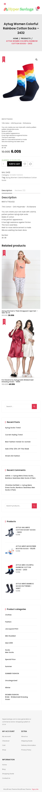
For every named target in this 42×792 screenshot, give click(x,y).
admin (7, 476)
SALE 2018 (9, 643)
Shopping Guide (8, 774)
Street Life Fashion (12, 456)
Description (7, 190)
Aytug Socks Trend (12, 428)
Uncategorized (11, 680)
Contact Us (6, 778)
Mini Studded (10, 636)
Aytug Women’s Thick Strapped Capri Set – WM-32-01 (20, 312)
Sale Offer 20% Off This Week (17, 449)
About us (24, 736)
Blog (3, 769)
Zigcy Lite (35, 789)
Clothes (8, 615)
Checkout (5, 741)
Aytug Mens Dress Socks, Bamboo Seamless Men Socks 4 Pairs (20, 477)
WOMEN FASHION (16, 175)
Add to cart (14, 164)
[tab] (7, 190)
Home (4, 765)
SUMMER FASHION (12, 673)
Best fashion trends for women (18, 442)
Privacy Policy (26, 750)
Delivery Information (28, 745)
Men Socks (9, 652)
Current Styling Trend (14, 435)
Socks (7, 650)
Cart (3, 745)
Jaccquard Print (11, 629)
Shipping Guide (26, 741)
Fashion (8, 622)
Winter (7, 687)
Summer (8, 666)
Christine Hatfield (12, 485)
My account (6, 736)
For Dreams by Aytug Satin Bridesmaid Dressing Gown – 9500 (17, 381)
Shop (4, 750)
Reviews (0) (20, 190)
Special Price (10, 659)
